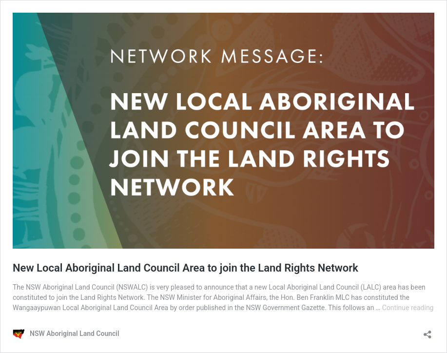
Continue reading (408, 308)
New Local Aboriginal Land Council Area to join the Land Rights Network (185, 268)
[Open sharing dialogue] (427, 331)
